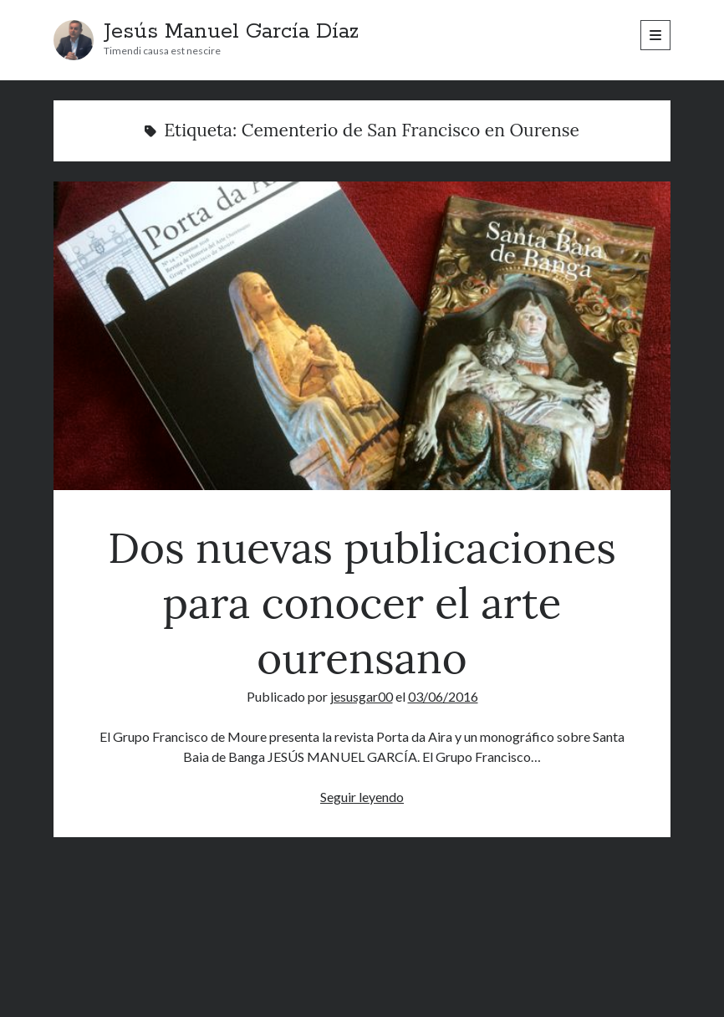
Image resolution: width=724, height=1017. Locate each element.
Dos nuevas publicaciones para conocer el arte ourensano (362, 335)
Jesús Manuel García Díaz (231, 31)
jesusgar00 (361, 696)
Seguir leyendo (362, 797)
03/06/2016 (443, 696)
